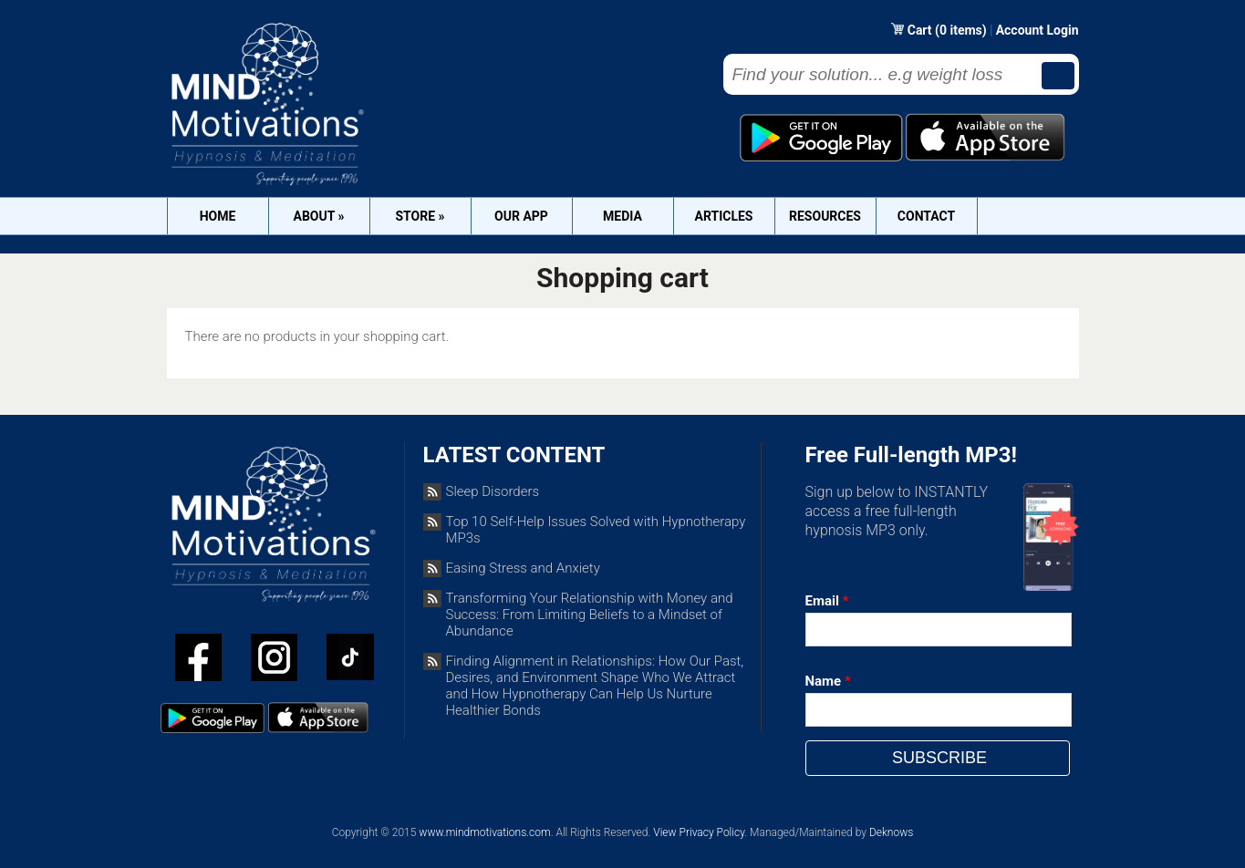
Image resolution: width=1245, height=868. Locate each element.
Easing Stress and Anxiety (523, 568)
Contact (926, 216)
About (318, 216)
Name (828, 681)
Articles (724, 216)
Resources (825, 216)
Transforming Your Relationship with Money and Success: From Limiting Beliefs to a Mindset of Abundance (589, 614)
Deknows (891, 832)
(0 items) (961, 30)
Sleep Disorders (493, 491)
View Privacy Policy (698, 832)
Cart (921, 30)
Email (827, 601)
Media (622, 216)
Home (218, 216)
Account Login (1037, 30)
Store (419, 216)
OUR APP (521, 216)
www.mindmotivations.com (484, 832)
